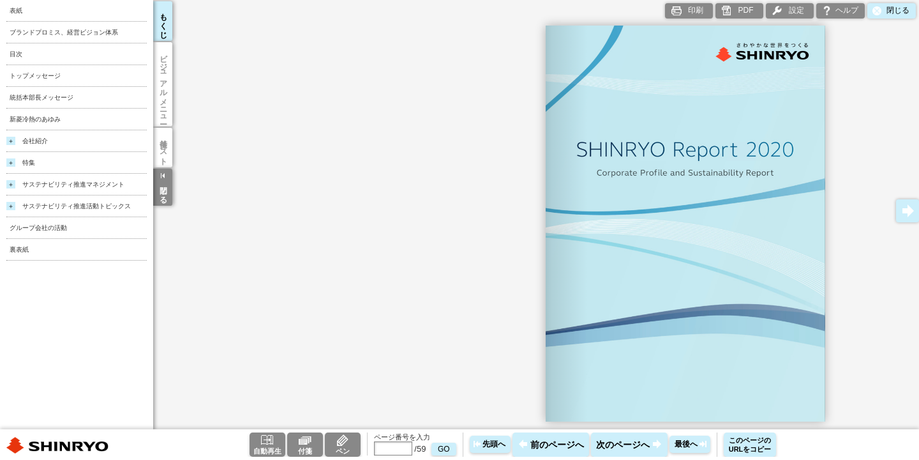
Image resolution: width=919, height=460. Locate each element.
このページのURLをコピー (750, 444)
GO (444, 449)
